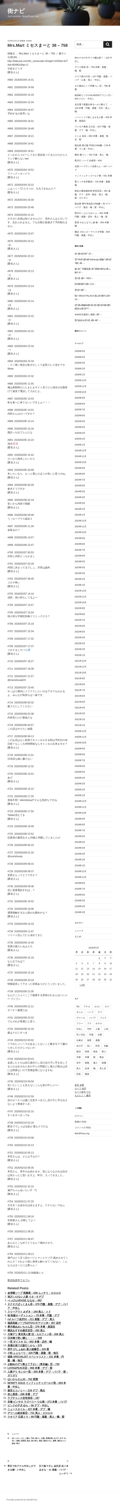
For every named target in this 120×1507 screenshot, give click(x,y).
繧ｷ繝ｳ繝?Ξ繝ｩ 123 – (85, 284)
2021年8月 (80, 684)
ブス (89, 1023)
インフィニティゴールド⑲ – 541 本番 (93, 175)
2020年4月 (80, 778)
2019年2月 (80, 859)
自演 (87, 1068)
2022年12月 (80, 590)
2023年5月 (80, 561)
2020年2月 (80, 789)
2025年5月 (80, 421)
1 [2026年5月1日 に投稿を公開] (99, 958)
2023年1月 (80, 585)
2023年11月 (80, 526)
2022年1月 (80, 655)
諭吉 (13, 1443)
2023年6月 (80, 555)
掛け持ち (34, 1441)
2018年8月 (80, 883)
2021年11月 (80, 666)
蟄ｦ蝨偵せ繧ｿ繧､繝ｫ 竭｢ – (87, 320)
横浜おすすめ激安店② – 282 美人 (26, 1330)
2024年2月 (80, 509)
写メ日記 (80, 1034)
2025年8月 (80, 404)
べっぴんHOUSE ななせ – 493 (25, 1300)
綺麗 (104, 1063)
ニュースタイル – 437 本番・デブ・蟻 (29, 1409)
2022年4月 (80, 637)
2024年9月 (80, 468)
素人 (95, 1063)
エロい (17, 1438)
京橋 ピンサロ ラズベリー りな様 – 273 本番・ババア (37, 1401)
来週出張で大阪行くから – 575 (25, 1345)
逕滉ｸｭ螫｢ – (80, 290)
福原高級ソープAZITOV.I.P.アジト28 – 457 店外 (34, 1323)
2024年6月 (80, 485)
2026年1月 (80, 374)
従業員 (23, 1441)
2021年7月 (80, 690)
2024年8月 (80, 474)
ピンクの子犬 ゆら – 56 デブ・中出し (28, 1405)
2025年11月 (80, 386)
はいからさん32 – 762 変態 (23, 1379)
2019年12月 (80, 801)
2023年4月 (80, 567)
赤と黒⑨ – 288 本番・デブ (23, 1394)
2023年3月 (80, 573)
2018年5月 (80, 900)
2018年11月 (80, 877)
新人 (104, 1051)
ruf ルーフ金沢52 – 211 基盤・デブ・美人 (31, 1319)
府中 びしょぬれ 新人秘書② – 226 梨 (28, 1349)
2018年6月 (80, 894)
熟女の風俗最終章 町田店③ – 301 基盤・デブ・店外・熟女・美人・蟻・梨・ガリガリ (92, 194)
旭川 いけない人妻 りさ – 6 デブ (26, 1296)
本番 (87, 1057)
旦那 (78, 1057)
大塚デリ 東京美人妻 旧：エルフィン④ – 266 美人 (36, 1334)
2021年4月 (80, 707)
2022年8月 (80, 614)
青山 (18, 1443)
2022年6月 (80, 626)
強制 (18, 1441)
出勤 (43, 1438)
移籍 (87, 1063)
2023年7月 (80, 550)
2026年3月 (80, 363)
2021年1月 (80, 725)
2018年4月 (80, 906)
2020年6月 (80, 766)
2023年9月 (80, 538)
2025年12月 (80, 380)
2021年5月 (80, 702)
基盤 (97, 1040)
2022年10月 (80, 602)
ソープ (90, 1012)
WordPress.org (82, 1133)
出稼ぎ (79, 1040)
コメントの (83, 1127)
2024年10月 (80, 462)
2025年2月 (80, 439)
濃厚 (54, 1441)
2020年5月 (80, 772)
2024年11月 (80, 456)
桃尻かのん (47, 1441)
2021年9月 (80, 678)
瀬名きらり (61, 1441)
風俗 (87, 1074)
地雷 (89, 1040)
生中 (78, 1063)
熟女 (102, 1057)
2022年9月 (80, 608)
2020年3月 (80, 783)
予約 (32, 1438)
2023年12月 (80, 520)
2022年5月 (80, 631)
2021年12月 (80, 661)
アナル (87, 1006)
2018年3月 (80, 912)
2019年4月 (80, 848)
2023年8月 (80, 544)
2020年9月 (80, 748)
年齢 (106, 1046)
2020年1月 (80, 795)
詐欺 (78, 1074)
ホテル (98, 1023)
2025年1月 (80, 444)
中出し (79, 1029)
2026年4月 (80, 357)
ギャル (79, 1012)
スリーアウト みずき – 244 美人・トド (29, 1311)
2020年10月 (80, 742)
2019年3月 (80, 854)
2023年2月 (80, 579)
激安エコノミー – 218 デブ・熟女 (26, 1390)
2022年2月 (80, 649)
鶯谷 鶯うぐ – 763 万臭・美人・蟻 (91, 154)
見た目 (103, 1068)
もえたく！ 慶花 (83, 1095)
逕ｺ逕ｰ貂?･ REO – (84, 278)
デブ (100, 1012)
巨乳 (97, 1046)
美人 (78, 1068)
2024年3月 (80, 503)
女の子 (56, 1438)
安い (13, 1441)
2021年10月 (80, 672)
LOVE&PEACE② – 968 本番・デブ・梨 (30, 1368)
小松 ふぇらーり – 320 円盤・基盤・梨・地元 (33, 1353)
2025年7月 (80, 409)
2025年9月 (80, 398)
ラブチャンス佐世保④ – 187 (23, 1398)
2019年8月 (80, 824)
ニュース (15, 1434)
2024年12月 (80, 450)
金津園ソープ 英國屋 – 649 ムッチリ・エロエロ (34, 1293)
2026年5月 (80, 351)
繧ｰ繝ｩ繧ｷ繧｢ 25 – (84, 253)
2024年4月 (80, 497)
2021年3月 (80, 713)
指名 (28, 1441)
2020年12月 (80, 731)
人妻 (97, 1029)
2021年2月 (80, 719)
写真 (91, 1034)
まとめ (78, 936)
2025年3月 (80, 433)
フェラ (103, 1017)
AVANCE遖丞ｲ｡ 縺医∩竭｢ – (88, 314)
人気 (106, 1029)
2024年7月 (80, 479)
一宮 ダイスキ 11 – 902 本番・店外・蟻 (30, 1341)
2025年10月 (80, 392)
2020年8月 (80, 754)
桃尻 (40, 1441)
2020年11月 (80, 737)
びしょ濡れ (25, 1438)
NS (13, 1438)
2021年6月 (80, 696)
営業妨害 (49, 1438)
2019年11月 (80, 807)
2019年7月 (80, 830)
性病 (87, 1051)
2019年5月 (80, 842)
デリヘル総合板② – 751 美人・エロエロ (30, 1413)
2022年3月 (80, 643)
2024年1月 (80, 514)
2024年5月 (80, 491)
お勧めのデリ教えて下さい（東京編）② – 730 (33, 1364)
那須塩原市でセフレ (19, 1280)
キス (107, 1006)
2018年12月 (80, 871)
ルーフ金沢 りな (83, 1092)
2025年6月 (80, 415)
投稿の (80, 1121)
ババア (92, 1017)
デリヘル (80, 1017)
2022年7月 (80, 620)
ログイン (79, 1116)
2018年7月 (80, 889)
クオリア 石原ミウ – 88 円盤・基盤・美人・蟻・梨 (36, 1416)
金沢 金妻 (79, 1085)
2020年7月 (80, 760)
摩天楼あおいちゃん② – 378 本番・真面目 (31, 1326)
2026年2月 (80, 368)
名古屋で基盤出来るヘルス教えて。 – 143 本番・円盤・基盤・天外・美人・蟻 (93, 108)
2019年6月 (80, 836)
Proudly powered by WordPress (22, 1499)
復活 (78, 1051)
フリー (79, 1023)
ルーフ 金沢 (80, 1088)
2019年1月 (80, 865)
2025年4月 (80, 427)
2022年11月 (80, 596)
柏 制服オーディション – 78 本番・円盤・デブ (33, 1315)
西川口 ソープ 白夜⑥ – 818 (88, 160)
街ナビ (16, 11)
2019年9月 (80, 819)
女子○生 (63, 1438)
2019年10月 (80, 813)
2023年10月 (80, 532)
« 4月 (82, 985)
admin (29, 41)
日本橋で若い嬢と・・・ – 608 (25, 1338)
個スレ (37, 1438)
